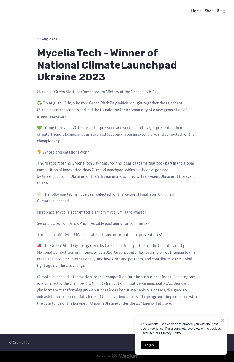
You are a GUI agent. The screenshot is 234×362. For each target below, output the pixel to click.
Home (196, 10)
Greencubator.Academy (162, 283)
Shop (209, 10)
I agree (150, 345)
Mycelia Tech (67, 212)
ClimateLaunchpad (107, 169)
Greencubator (54, 176)
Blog (221, 10)
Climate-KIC (80, 283)
